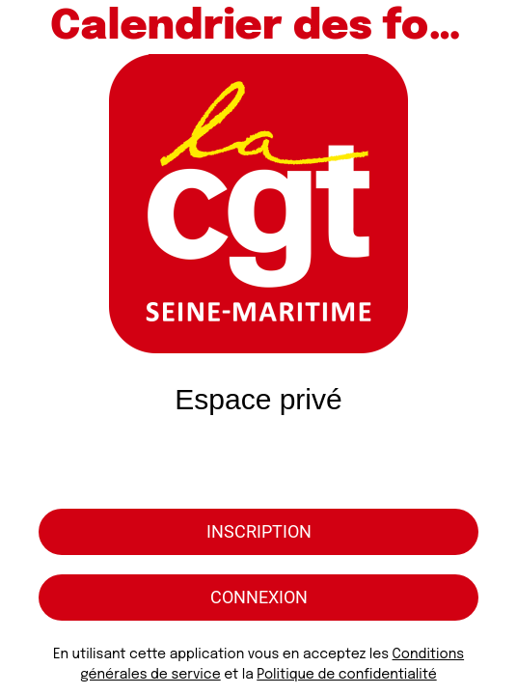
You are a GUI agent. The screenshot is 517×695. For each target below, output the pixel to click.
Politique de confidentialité (346, 674)
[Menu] (27, 27)
